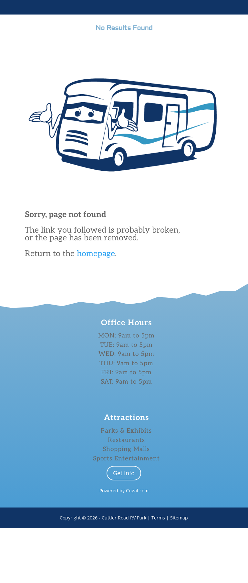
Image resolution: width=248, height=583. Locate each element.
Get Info (124, 528)
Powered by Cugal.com (124, 545)
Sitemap (179, 572)
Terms (158, 572)
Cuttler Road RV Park (124, 572)
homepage (96, 253)
